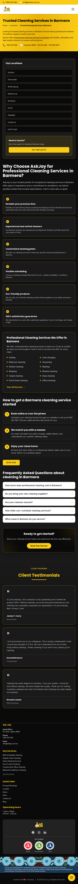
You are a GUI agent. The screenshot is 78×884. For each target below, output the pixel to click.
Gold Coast (12, 129)
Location (6, 789)
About (5, 792)
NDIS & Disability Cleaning (12, 755)
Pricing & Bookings (10, 786)
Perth (10, 108)
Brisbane (11, 101)
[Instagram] (39, 833)
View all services (8, 774)
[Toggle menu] (73, 9)
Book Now (11, 463)
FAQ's (5, 796)
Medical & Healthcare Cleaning (14, 770)
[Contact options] (71, 877)
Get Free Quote (39, 150)
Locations (14, 25)
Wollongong (13, 86)
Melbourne (12, 94)
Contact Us (7, 799)
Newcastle (12, 79)
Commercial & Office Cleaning (14, 767)
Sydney (11, 72)
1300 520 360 (10, 2)
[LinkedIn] (45, 833)
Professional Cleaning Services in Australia (31, 38)
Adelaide (11, 115)
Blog (4, 802)
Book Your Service (39, 546)
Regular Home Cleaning (12, 758)
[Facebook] (33, 833)
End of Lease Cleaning (11, 764)
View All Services (16, 387)
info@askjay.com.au (30, 2)
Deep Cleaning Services (12, 761)
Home (5, 25)
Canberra (12, 122)
